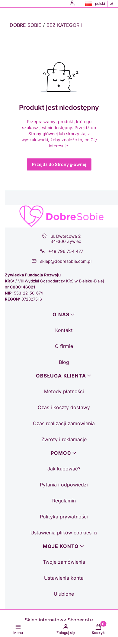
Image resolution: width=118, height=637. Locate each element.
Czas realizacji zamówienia (64, 423)
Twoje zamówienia (64, 562)
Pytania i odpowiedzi (64, 485)
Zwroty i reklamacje (64, 439)
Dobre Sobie (25, 25)
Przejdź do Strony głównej (59, 164)
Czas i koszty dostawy (64, 407)
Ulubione (64, 594)
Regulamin (64, 501)
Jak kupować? (63, 469)
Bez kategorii (64, 25)
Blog (64, 362)
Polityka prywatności (64, 517)
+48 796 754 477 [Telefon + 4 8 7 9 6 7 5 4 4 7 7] (65, 251)
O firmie (64, 346)
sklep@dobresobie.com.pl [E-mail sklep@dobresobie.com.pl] (65, 261)
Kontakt (64, 330)
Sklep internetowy (57, 620)
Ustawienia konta (64, 578)
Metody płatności (64, 391)
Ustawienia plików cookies (61, 533)
